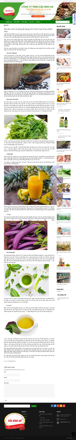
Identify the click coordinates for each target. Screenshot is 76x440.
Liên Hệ (24, 423)
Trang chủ (24, 414)
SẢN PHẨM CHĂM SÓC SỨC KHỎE (46, 423)
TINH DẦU (42, 417)
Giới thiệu (24, 418)
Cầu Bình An (69, 438)
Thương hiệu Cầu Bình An (62, 284)
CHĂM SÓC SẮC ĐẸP (45, 420)
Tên (5, 371)
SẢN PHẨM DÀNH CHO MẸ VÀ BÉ (46, 426)
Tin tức (5, 361)
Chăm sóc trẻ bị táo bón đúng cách (63, 55)
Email (5, 377)
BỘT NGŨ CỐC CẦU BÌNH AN (45, 414)
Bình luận (6, 383)
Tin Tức (24, 421)
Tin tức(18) (59, 291)
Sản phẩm (24, 416)
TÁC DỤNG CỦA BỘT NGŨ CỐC (63, 194)
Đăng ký (70, 1)
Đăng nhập (65, 1)
